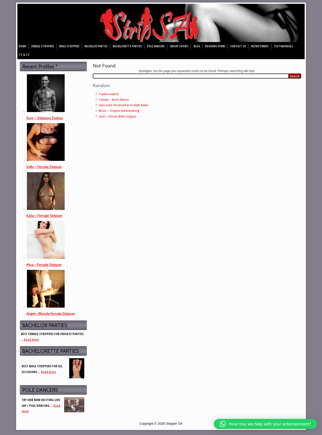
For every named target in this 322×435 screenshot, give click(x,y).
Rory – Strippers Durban (44, 118)
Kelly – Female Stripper (44, 167)
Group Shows (179, 46)
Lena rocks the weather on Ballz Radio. (124, 105)
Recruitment (260, 46)
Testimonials (283, 46)
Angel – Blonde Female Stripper (50, 313)
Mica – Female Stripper (43, 265)
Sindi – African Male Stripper (117, 116)
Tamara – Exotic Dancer (114, 99)
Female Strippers (42, 46)
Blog (196, 46)
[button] (265, 424)
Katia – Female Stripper (44, 215)
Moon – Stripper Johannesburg (119, 110)
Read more (31, 339)
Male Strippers (69, 46)
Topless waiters (109, 94)
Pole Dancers (156, 46)
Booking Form (215, 46)
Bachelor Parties (96, 46)
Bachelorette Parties (127, 46)
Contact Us (238, 46)
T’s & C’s (24, 55)
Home (22, 46)
